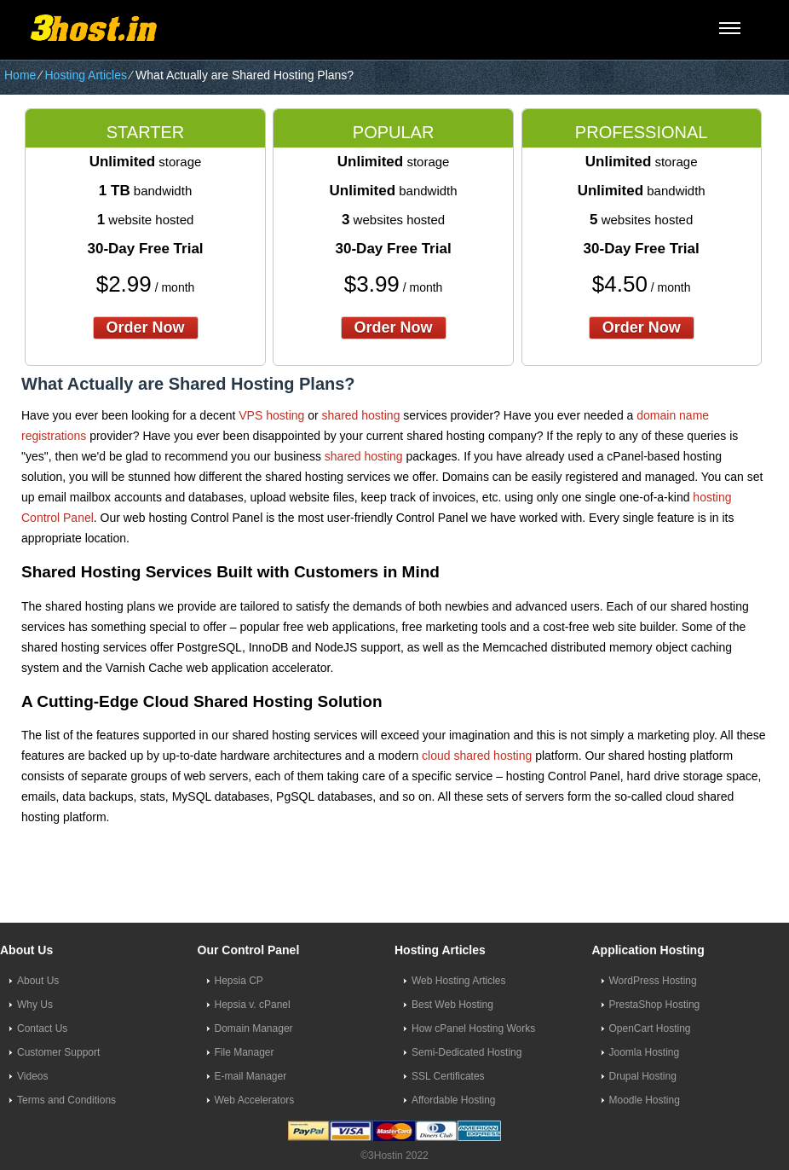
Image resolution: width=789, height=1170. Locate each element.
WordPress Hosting (653, 981)
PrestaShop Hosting (654, 1005)
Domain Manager (254, 1028)
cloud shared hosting (477, 755)
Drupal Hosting (643, 1076)
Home (20, 75)
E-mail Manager (251, 1076)
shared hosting (361, 415)
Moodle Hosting (644, 1100)
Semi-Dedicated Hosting (466, 1052)
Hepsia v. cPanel (253, 1005)
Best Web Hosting (452, 1005)
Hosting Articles (85, 75)
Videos (32, 1076)
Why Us (35, 1005)
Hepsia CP (239, 981)
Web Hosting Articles (459, 981)
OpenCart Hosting (650, 1028)
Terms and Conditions (66, 1100)
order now (146, 327)
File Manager (244, 1052)
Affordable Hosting (454, 1100)
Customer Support (58, 1052)
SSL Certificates (448, 1076)
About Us (38, 981)
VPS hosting (271, 415)
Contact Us (42, 1028)
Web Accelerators (255, 1100)
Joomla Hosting (644, 1052)
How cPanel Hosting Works (473, 1028)
